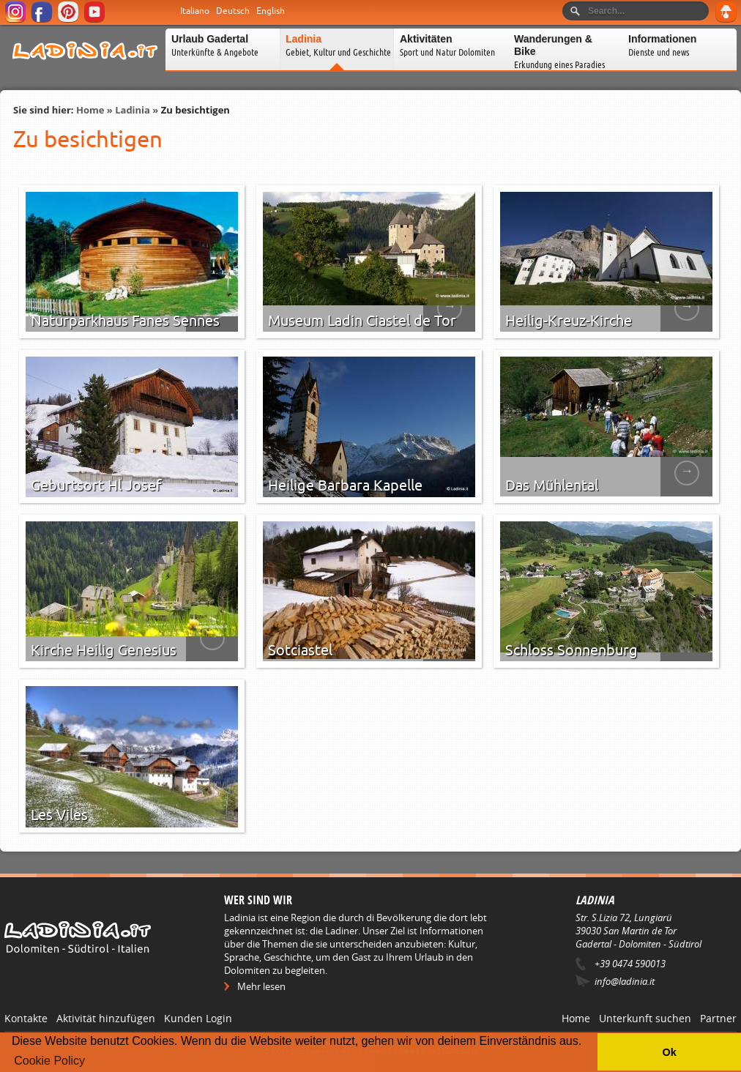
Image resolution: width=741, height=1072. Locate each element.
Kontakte (26, 1018)
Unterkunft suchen (645, 1018)
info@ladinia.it (625, 981)
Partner (718, 1018)
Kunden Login (198, 1018)
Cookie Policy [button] (49, 1060)
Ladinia (132, 109)
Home (90, 109)
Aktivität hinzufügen (105, 1018)
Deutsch (233, 11)
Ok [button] (669, 1052)
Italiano (194, 11)
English (270, 11)
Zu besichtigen (195, 109)
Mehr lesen (261, 986)
